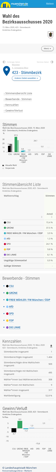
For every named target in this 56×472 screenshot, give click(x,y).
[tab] (28, 286)
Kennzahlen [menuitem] (12, 104)
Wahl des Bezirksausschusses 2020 (27, 19)
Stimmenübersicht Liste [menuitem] (18, 93)
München (16, 64)
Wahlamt (50, 3)
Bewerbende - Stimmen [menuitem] (18, 99)
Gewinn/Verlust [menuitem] (14, 110)
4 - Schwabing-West (20, 67)
